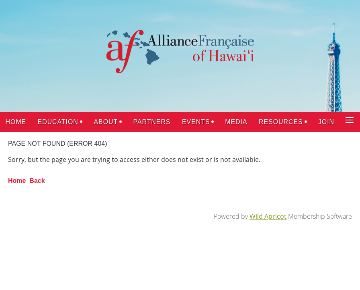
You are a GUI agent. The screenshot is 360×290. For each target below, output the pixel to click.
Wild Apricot (268, 216)
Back (37, 180)
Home (17, 180)
